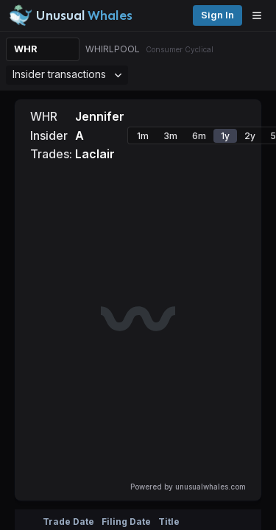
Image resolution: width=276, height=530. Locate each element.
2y (249, 135)
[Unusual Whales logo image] (70, 15)
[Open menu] (260, 15)
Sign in (217, 15)
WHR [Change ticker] (26, 48)
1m (143, 135)
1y (225, 135)
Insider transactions (67, 74)
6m (199, 135)
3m (170, 135)
